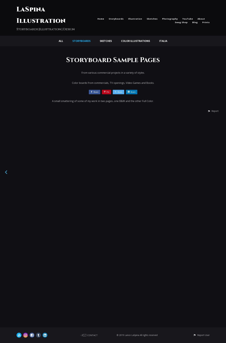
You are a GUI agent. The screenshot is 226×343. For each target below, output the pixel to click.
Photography (170, 18)
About (201, 18)
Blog (195, 22)
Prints (206, 22)
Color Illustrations (135, 41)
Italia (163, 41)
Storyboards (116, 18)
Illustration (135, 18)
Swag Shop (181, 22)
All (61, 41)
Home (100, 18)
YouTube (187, 18)
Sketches (152, 18)
